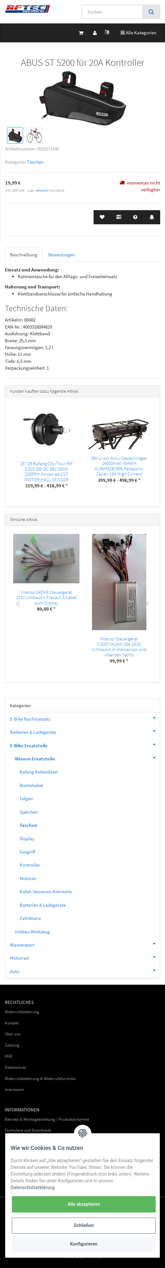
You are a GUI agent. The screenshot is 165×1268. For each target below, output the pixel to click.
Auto (85, 970)
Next (147, 604)
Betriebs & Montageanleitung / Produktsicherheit (47, 1119)
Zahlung (12, 1045)
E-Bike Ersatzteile (85, 744)
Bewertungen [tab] (61, 255)
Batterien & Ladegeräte (85, 731)
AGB (8, 1056)
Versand (41, 190)
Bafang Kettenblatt (39, 772)
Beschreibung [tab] (23, 255)
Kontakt (12, 1023)
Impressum (14, 1089)
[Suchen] (112, 12)
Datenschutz (15, 1067)
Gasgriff (27, 852)
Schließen (84, 1225)
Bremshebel (31, 785)
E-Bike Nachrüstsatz (85, 718)
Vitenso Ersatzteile (87, 758)
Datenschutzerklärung (32, 1187)
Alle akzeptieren (84, 1204)
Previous (17, 604)
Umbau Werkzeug (32, 932)
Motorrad (85, 957)
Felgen (26, 798)
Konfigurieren (83, 1244)
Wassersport (85, 944)
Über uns (12, 1034)
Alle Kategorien (138, 32)
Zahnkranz (30, 918)
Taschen (35, 162)
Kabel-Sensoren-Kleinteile (46, 891)
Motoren (28, 878)
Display (27, 838)
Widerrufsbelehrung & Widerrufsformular (40, 1078)
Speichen (29, 812)
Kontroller (30, 865)
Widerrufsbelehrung (22, 1012)
